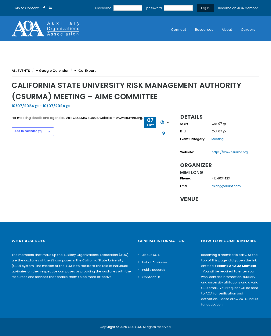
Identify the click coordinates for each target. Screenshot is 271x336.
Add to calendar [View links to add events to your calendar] (25, 131)
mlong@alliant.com (226, 186)
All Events (21, 70)
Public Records (153, 269)
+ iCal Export (85, 70)
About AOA (151, 255)
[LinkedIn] (50, 8)
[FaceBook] (44, 8)
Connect (179, 29)
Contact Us (151, 277)
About (227, 29)
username (103, 8)
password (154, 8)
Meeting (218, 139)
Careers (248, 29)
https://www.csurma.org (230, 152)
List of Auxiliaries (154, 262)
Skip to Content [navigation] (26, 8)
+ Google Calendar (52, 70)
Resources (204, 29)
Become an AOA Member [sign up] (238, 8)
